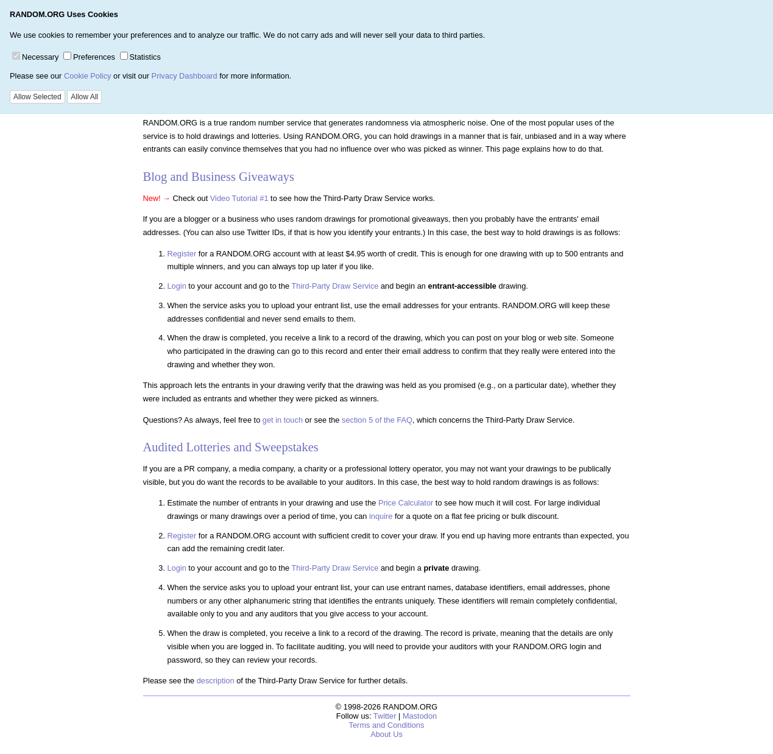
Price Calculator (405, 502)
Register (182, 253)
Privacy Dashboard (184, 75)
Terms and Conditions (387, 725)
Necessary (35, 57)
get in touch (283, 420)
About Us (386, 734)
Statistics (140, 57)
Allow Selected (37, 97)
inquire (380, 516)
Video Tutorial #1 (239, 198)
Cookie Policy (87, 75)
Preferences (89, 57)
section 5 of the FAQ (377, 420)
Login (177, 286)
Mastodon (420, 716)
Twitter (385, 716)
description (216, 680)
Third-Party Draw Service (334, 286)
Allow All (84, 97)
